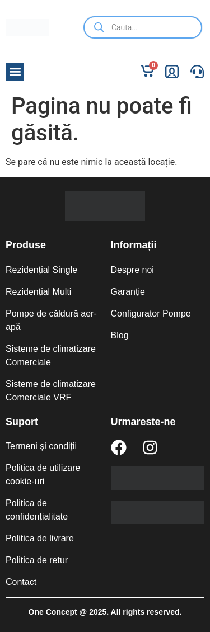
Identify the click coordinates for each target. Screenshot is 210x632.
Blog (120, 335)
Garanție (128, 291)
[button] (15, 72)
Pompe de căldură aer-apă (51, 320)
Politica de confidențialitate (37, 509)
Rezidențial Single (41, 270)
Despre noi (132, 270)
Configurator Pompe (151, 313)
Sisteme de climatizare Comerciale (51, 355)
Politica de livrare (40, 538)
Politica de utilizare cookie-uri (43, 474)
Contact (21, 582)
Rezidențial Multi (38, 291)
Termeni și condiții (41, 446)
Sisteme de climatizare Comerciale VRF (51, 390)
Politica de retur (37, 560)
